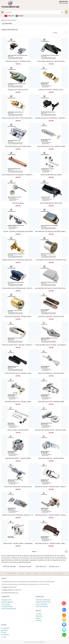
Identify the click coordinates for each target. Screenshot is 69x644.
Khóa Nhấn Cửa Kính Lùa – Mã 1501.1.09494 (18, 401)
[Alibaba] (64, 615)
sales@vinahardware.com (10, 592)
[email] (64, 624)
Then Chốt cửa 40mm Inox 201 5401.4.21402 (18, 146)
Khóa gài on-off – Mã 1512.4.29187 (18, 89)
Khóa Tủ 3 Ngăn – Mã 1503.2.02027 (17, 430)
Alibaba (4, 630)
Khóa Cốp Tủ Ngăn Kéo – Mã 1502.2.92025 (51, 458)
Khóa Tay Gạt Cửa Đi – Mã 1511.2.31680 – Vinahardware (51, 515)
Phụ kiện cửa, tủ (54, 566)
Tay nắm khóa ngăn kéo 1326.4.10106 (51, 203)
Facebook (5, 628)
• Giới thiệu (28, 573)
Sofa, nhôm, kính (41, 566)
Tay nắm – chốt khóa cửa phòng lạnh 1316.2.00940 (18, 231)
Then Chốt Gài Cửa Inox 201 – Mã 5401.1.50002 (51, 146)
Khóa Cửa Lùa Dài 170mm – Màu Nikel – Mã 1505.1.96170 (19, 345)
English (19, 15)
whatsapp (5, 634)
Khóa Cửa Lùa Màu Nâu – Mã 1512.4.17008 (51, 316)
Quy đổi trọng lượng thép (8, 608)
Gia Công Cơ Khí (6, 600)
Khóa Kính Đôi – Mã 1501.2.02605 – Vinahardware (18, 543)
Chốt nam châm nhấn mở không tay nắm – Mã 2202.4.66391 (19, 288)
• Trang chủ (20, 573)
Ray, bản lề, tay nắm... (25, 566)
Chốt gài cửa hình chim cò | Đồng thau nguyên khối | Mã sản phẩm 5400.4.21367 (25, 260)
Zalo (3, 637)
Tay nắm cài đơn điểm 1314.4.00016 (51, 174)
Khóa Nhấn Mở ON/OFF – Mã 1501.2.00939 (18, 458)
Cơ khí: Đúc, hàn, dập (9, 566)
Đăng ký (38, 618)
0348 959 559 (63, 1)
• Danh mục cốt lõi (46, 573)
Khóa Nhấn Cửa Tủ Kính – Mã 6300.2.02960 (51, 401)
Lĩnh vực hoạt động (41, 604)
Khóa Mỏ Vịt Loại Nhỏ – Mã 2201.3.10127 (51, 89)
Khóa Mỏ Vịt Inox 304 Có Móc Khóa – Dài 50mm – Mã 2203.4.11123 (21, 515)
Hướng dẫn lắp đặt (6, 606)
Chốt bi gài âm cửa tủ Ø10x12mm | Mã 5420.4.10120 (51, 260)
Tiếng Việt (9, 15)
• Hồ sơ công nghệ (58, 573)
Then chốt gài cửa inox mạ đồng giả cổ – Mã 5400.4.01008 (19, 174)
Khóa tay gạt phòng (18, 203)
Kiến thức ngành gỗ (7, 602)
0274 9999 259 (12, 590)
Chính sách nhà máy (42, 606)
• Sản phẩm (36, 573)
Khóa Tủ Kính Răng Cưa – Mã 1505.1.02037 (51, 373)
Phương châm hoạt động (43, 602)
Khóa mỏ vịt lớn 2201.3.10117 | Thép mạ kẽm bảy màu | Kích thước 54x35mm (24, 118)
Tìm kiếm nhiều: (11, 573)
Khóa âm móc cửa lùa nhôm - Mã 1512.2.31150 (18, 486)
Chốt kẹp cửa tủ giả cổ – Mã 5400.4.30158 (18, 61)
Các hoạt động (5, 604)
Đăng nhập (39, 616)
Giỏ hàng (38, 620)
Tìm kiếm (38, 614)
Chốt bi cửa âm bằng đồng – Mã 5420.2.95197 (18, 316)
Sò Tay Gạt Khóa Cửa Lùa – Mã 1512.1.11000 (18, 373)
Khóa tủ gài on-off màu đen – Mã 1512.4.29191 (51, 61)
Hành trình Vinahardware (43, 600)
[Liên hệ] (64, 619)
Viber (3, 632)
